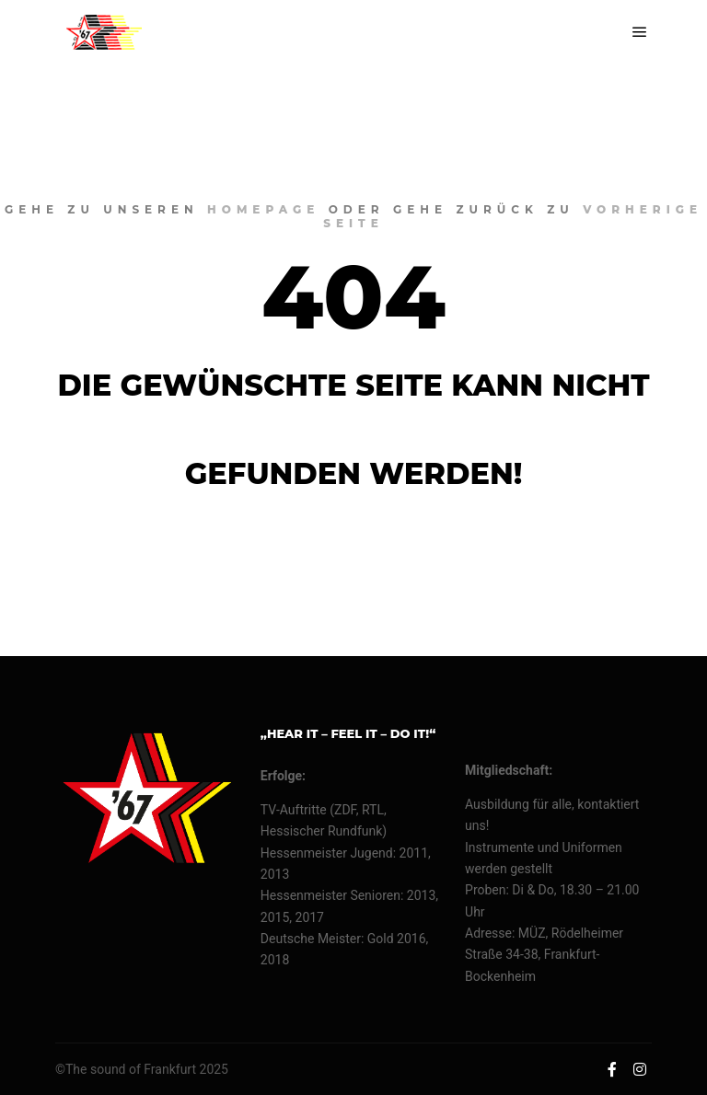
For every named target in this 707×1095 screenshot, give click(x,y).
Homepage (263, 209)
